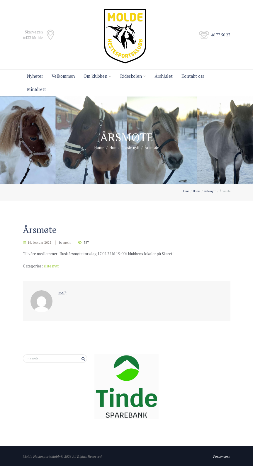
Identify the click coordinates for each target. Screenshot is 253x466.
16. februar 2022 (39, 242)
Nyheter (35, 76)
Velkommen (63, 76)
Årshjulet (163, 76)
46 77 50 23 (220, 35)
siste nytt (132, 147)
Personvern (221, 456)
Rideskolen (131, 76)
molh (67, 242)
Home (99, 147)
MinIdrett (36, 89)
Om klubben (95, 76)
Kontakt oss (192, 76)
